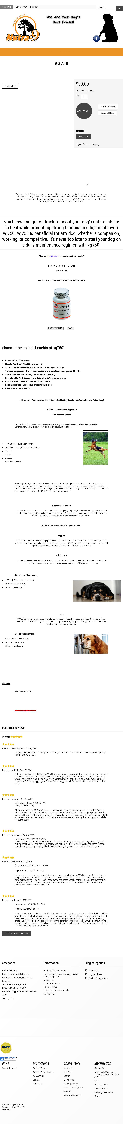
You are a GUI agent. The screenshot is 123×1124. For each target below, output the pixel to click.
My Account (21, 7)
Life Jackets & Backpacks (14, 988)
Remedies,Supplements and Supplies (19, 991)
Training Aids (8, 998)
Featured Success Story (55, 970)
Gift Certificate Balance (43, 1072)
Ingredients (49, 980)
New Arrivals (38, 1076)
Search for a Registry (73, 1087)
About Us (31, 51)
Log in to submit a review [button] (17, 933)
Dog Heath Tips (96, 974)
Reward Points (50, 987)
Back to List (10, 86)
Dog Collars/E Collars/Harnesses (17, 977)
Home (18, 51)
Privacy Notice (101, 1084)
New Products (67, 51)
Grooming (6, 981)
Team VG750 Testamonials (56, 990)
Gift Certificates (40, 1068)
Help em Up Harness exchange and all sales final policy (106, 1074)
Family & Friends (9, 1068)
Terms (97, 1096)
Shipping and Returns (103, 1092)
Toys (4, 995)
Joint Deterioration (23, 691)
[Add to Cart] (84, 111)
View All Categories (72, 1095)
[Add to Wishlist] (108, 106)
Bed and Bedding (9, 970)
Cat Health (93, 970)
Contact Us (101, 51)
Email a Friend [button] (107, 113)
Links (96, 1081)
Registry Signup (71, 1083)
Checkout (34, 7)
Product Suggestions (98, 978)
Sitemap (67, 1091)
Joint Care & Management (14, 984)
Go (119, 8)
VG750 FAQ (49, 994)
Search (67, 1076)
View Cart (6, 7)
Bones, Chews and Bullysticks (15, 974)
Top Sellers (38, 1083)
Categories (47, 51)
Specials (85, 51)
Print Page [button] (83, 136)
